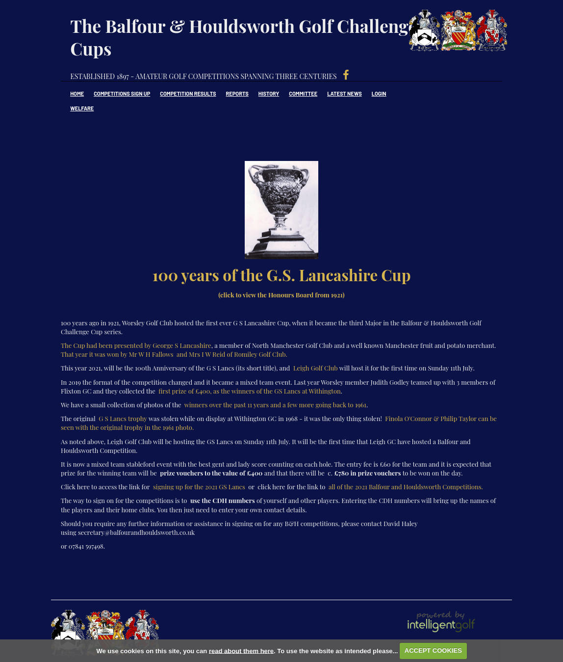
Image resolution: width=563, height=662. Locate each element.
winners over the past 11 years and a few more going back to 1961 (275, 404)
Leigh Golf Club (315, 368)
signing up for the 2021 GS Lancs (199, 486)
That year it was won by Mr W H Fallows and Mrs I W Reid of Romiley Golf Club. (174, 354)
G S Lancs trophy (123, 418)
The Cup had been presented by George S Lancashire (136, 345)
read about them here (241, 650)
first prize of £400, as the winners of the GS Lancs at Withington (249, 391)
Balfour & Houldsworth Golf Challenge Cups (466, 34)
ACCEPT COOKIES (433, 650)
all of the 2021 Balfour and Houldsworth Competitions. (406, 486)
